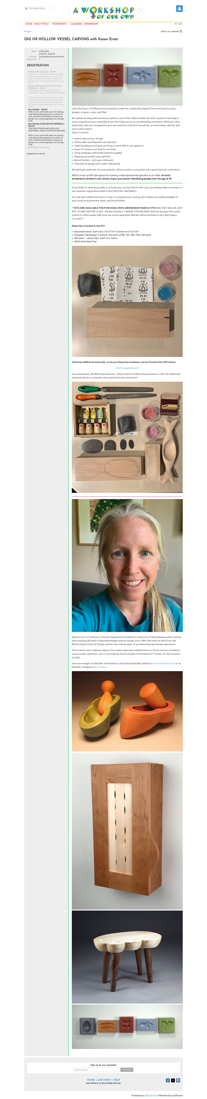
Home (91, 1080)
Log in (179, 8)
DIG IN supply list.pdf (127, 367)
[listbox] (172, 31)
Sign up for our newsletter (103, 1065)
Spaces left (31, 59)
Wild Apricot (151, 1095)
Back (29, 31)
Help (117, 1080)
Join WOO (104, 1080)
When (34, 51)
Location (32, 57)
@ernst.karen (100, 666)
